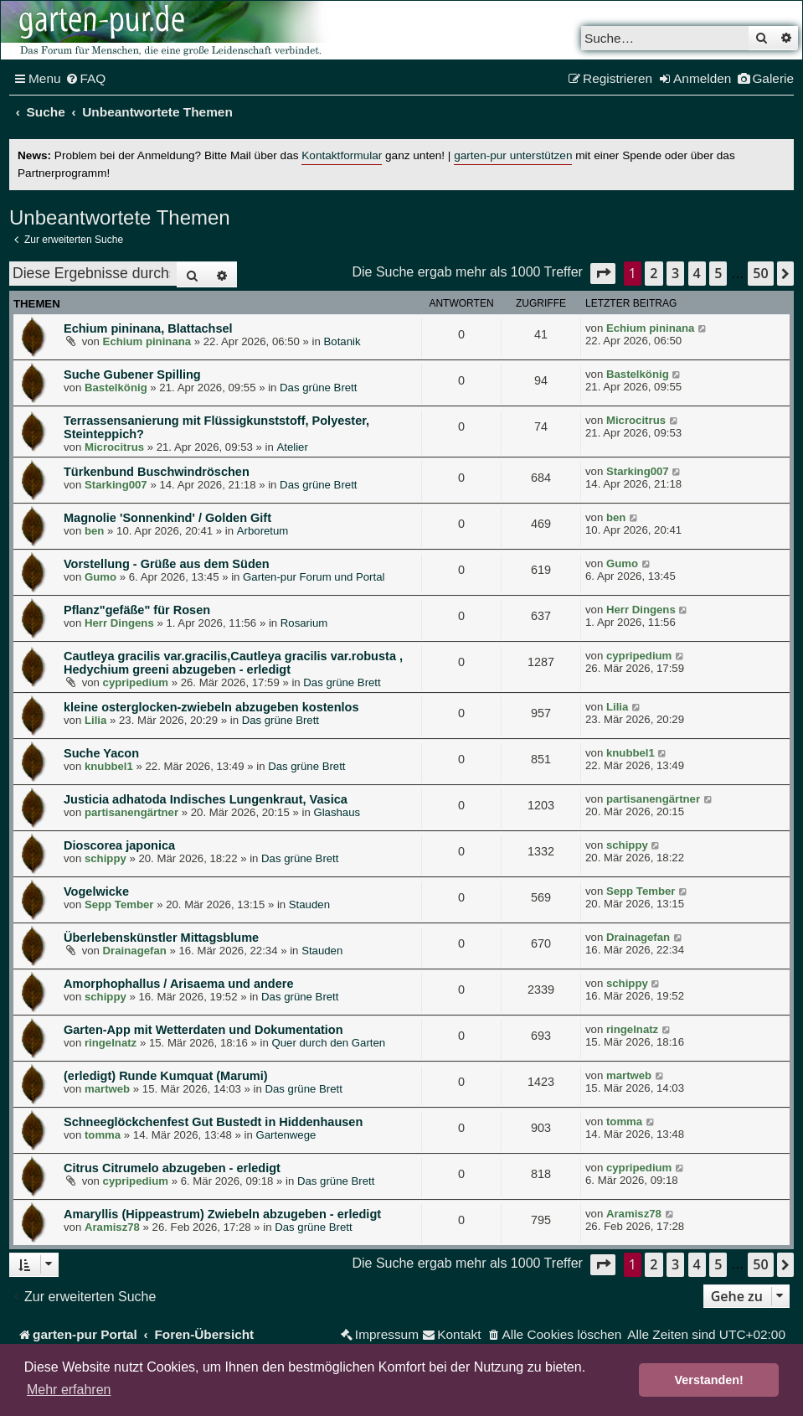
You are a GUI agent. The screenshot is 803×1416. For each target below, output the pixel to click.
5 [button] (718, 273)
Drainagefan (135, 950)
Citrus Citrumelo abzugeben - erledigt (172, 1168)
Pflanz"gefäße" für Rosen (137, 610)
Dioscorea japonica (119, 845)
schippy (105, 858)
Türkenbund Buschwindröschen (157, 471)
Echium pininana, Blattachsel (148, 328)
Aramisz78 (112, 1227)
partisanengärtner (131, 812)
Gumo (100, 577)
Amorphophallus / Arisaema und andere (179, 983)
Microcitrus (114, 447)
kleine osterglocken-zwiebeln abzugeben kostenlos (211, 707)
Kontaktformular (341, 155)
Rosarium (304, 623)
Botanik (342, 341)
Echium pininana (147, 341)
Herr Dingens (119, 623)
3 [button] (675, 273)
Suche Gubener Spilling (132, 374)
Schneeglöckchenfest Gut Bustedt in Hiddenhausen (213, 1122)
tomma (103, 1135)
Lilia (95, 720)
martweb (107, 1089)
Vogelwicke (96, 891)
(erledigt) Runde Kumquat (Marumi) (166, 1076)
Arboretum (263, 531)
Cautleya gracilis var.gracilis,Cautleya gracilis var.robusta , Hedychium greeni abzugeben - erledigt (233, 662)
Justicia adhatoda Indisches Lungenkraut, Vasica (205, 799)
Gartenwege (285, 1135)
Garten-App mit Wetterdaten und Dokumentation (203, 1029)
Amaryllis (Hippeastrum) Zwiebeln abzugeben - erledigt (222, 1214)
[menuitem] (85, 79)
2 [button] (653, 273)
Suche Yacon (101, 753)
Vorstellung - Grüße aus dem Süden (167, 564)
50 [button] (760, 273)
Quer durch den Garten (329, 1042)
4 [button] (697, 273)
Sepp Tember (119, 904)
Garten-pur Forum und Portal (313, 577)
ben (94, 531)
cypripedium (135, 682)
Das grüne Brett (318, 387)
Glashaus (336, 812)
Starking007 (116, 484)
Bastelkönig (116, 387)
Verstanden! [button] (709, 1380)
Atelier (291, 447)
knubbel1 (109, 766)
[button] (602, 273)
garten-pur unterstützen (513, 155)
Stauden (309, 904)
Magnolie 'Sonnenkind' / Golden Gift (167, 518)
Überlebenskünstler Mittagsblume (161, 937)
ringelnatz (110, 1042)
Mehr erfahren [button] (69, 1389)
